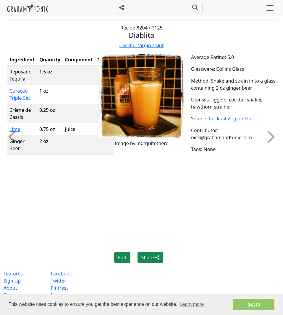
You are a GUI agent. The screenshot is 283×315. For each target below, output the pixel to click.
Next (268, 137)
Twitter (58, 281)
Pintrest (59, 288)
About (10, 288)
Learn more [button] (191, 304)
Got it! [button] (254, 304)
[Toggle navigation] (270, 8)
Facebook (61, 273)
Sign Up (12, 281)
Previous (14, 137)
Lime (14, 129)
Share (150, 257)
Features (13, 273)
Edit (122, 257)
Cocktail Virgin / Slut (141, 45)
